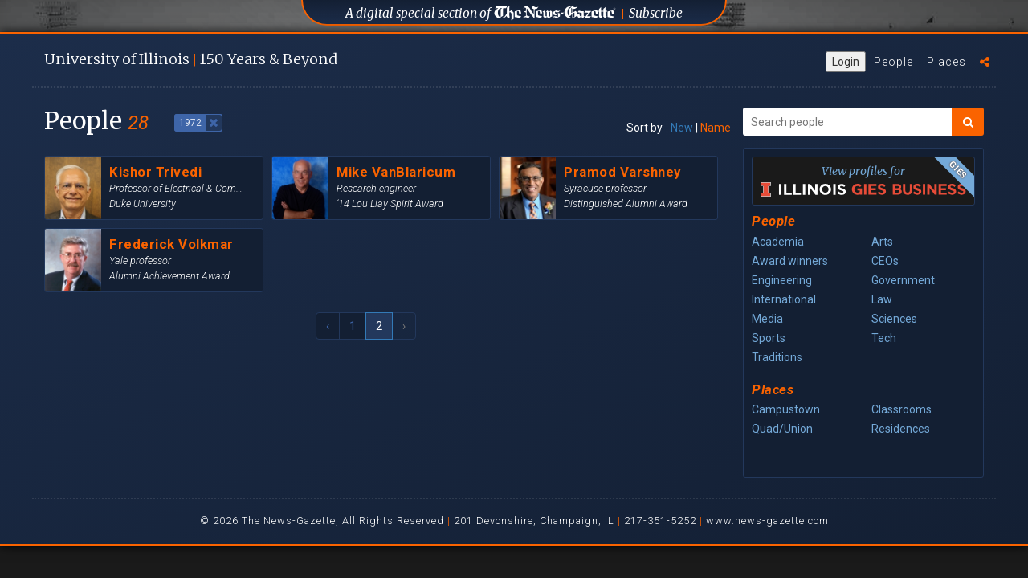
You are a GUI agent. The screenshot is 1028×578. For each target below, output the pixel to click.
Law (881, 299)
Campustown (786, 409)
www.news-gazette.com (767, 521)
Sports (768, 338)
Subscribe (656, 13)
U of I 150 (190, 59)
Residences (900, 428)
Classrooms (901, 409)
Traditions (777, 357)
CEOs (885, 260)
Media (767, 318)
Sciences (894, 318)
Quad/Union (782, 428)
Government (903, 280)
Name (715, 127)
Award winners (790, 260)
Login (845, 61)
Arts (882, 241)
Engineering (782, 280)
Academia (778, 241)
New (682, 127)
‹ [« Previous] (327, 326)
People (893, 61)
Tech (883, 338)
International (784, 299)
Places (946, 61)
